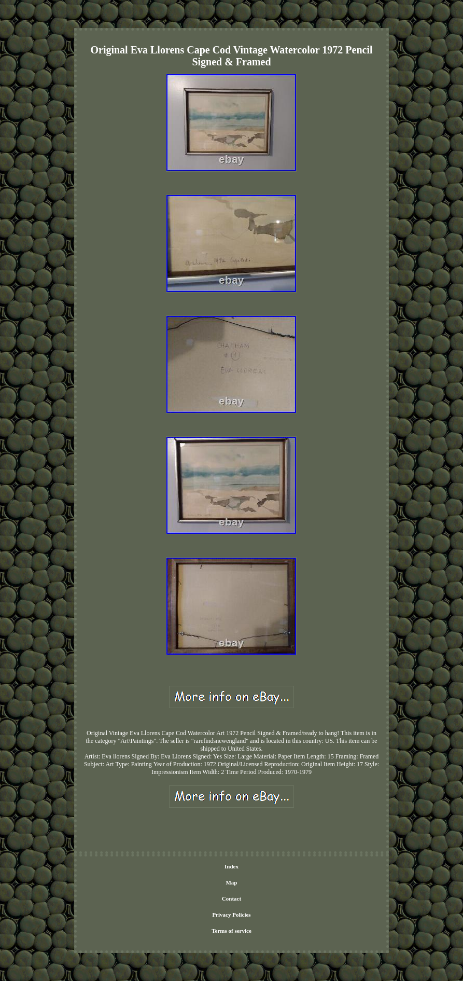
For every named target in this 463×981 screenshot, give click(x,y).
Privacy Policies (231, 914)
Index (231, 866)
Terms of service (231, 931)
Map (231, 882)
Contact (231, 898)
